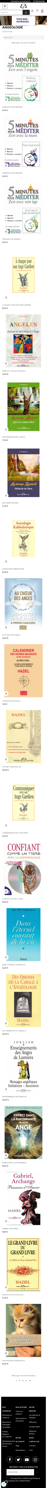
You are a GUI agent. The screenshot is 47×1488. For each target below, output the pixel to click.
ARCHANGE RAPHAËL (10, 503)
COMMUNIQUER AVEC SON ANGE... (15, 833)
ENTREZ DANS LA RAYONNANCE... (14, 1163)
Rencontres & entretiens (21, 1420)
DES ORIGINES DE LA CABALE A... (14, 1031)
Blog (17, 1446)
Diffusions (33, 1422)
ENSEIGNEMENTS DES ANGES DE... (15, 1097)
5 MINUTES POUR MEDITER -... (13, 107)
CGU (31, 1450)
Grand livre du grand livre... (13, 1295)
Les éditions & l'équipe (34, 1416)
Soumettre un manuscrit (20, 1)
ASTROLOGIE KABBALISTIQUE (13, 569)
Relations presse (32, 1432)
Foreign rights (34, 1427)
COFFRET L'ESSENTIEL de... (12, 767)
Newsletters (20, 1450)
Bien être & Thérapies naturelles (6, 1424)
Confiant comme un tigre (12, 899)
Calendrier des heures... (11, 701)
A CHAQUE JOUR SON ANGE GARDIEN (16, 305)
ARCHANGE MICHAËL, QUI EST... (14, 437)
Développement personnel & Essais (8, 1444)
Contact (32, 1446)
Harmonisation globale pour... (14, 1361)
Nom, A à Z (24, 37)
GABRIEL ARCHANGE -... (11, 1229)
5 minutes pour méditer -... (12, 239)
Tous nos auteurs (19, 1413)
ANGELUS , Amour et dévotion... (14, 371)
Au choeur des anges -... (12, 635)
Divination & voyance (7, 1416)
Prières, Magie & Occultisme (6, 1434)
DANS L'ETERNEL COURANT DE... (14, 965)
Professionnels (39, 1)
